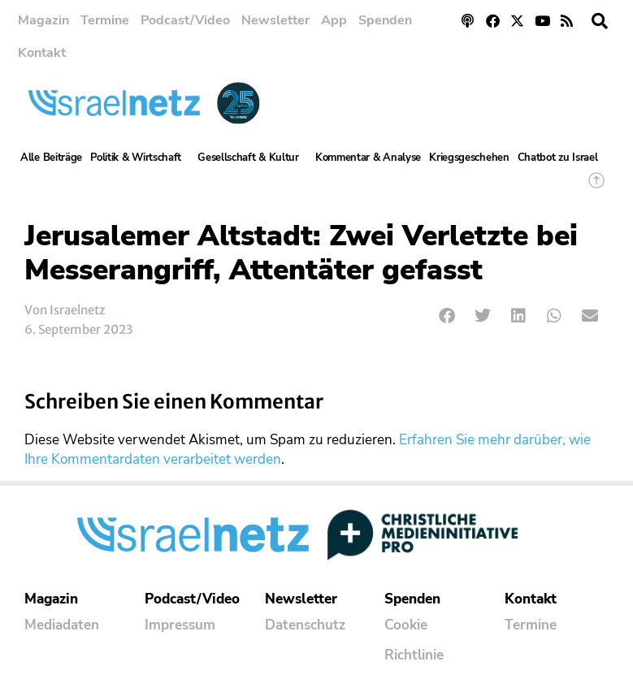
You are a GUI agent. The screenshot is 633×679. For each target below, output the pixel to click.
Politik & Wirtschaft (139, 157)
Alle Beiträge (51, 157)
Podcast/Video (185, 20)
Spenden (385, 20)
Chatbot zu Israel (558, 157)
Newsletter (275, 20)
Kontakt (42, 53)
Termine (104, 20)
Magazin (43, 20)
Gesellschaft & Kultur (252, 157)
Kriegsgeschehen (469, 157)
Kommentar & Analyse (368, 157)
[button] (599, 21)
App (334, 20)
